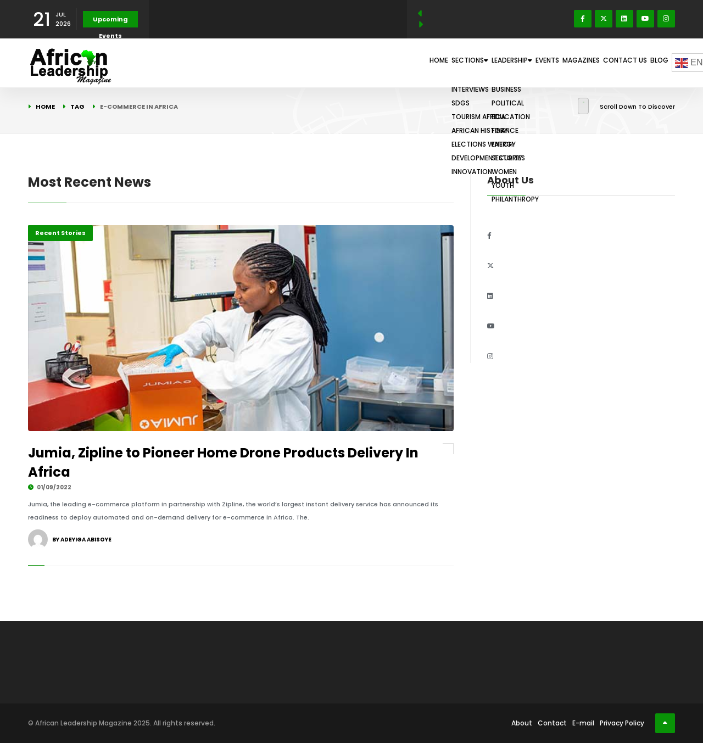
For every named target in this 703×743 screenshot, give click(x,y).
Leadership (453, 62)
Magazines (551, 62)
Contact (552, 723)
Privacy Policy (622, 723)
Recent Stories (60, 232)
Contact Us (607, 62)
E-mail (583, 723)
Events (505, 62)
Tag (77, 106)
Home (348, 62)
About (521, 723)
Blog (653, 62)
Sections (394, 62)
